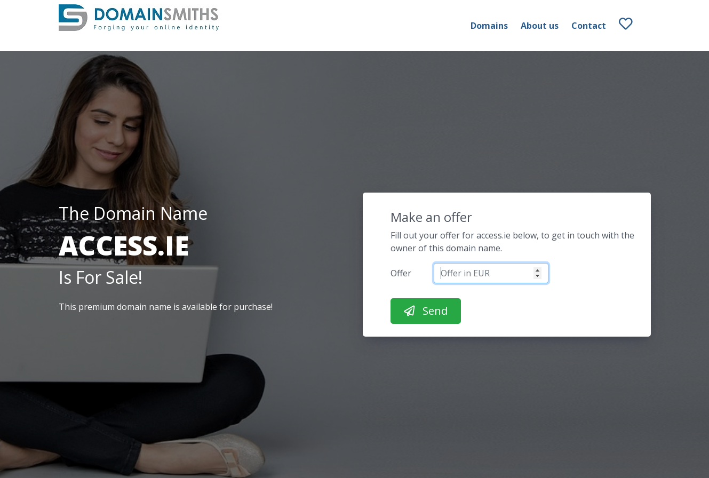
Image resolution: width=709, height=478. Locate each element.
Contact (588, 25)
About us (540, 25)
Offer (401, 273)
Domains (489, 25)
